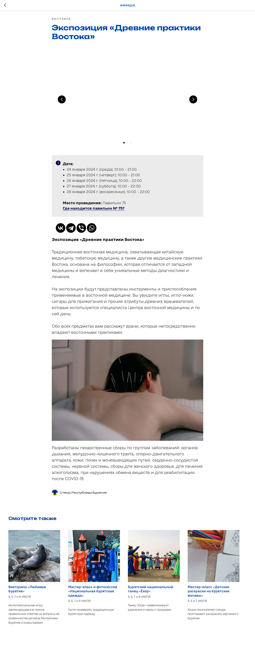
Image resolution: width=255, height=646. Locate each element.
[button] (94, 211)
